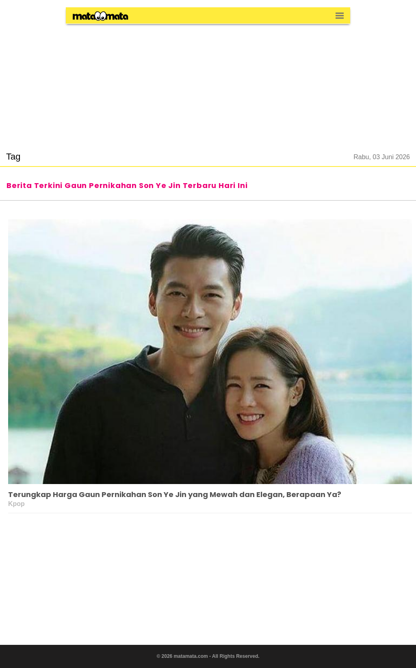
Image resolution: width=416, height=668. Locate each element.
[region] (208, 83)
